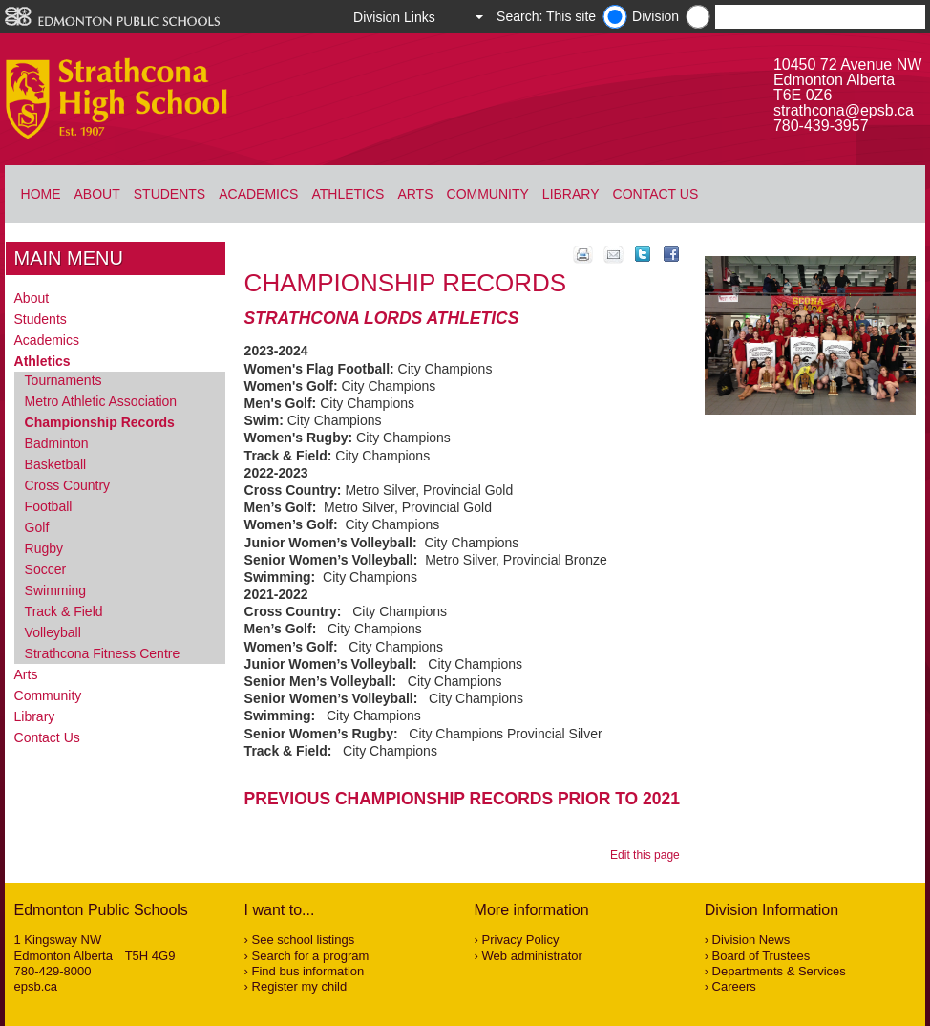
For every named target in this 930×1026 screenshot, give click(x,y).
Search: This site (546, 16)
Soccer (46, 569)
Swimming (56, 590)
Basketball (56, 464)
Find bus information (308, 971)
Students (169, 194)
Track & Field (64, 611)
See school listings (303, 939)
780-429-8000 (53, 971)
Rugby (44, 548)
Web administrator (532, 956)
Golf (37, 527)
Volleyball (53, 632)
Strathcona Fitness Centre (102, 653)
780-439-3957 (821, 126)
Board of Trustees (761, 956)
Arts (415, 194)
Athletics (347, 194)
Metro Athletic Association (101, 401)
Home (41, 194)
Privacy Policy (521, 939)
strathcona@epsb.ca (843, 110)
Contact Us (656, 194)
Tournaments (63, 380)
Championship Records (100, 422)
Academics (258, 194)
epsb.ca (36, 986)
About (97, 194)
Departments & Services (779, 971)
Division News (751, 939)
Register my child (300, 986)
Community (488, 194)
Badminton (57, 443)
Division (655, 16)
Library (571, 194)
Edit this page (648, 855)
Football (49, 506)
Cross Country (67, 485)
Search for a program (311, 956)
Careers (734, 986)
